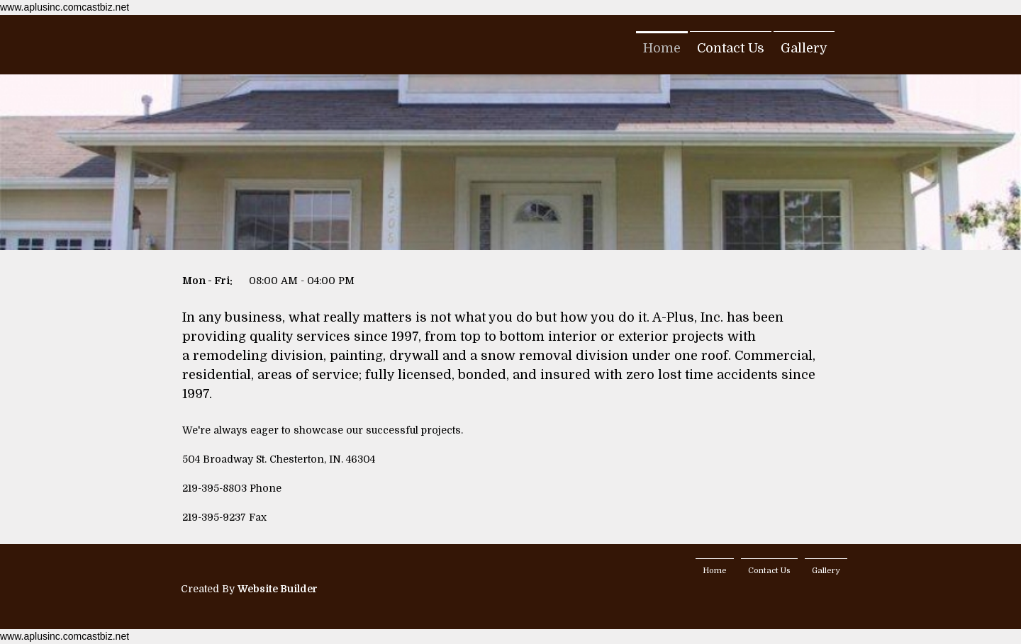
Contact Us (730, 48)
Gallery (804, 48)
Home (662, 48)
